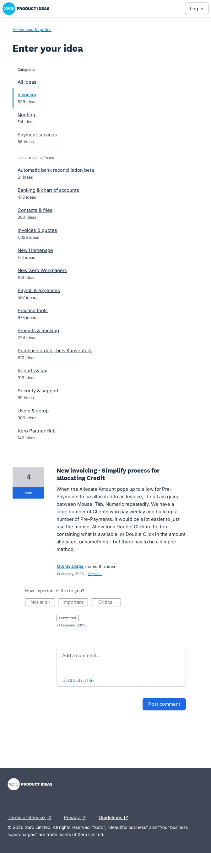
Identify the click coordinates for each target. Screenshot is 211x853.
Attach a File (81, 680)
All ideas (27, 82)
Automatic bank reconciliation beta (56, 170)
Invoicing (28, 94)
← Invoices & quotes (32, 29)
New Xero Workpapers (42, 270)
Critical (109, 602)
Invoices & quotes (37, 230)
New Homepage (35, 250)
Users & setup (33, 411)
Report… (95, 574)
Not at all (42, 602)
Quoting (26, 115)
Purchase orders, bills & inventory (55, 350)
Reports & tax (32, 371)
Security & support (38, 391)
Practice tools (33, 310)
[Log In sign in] (196, 9)
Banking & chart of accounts (48, 190)
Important (75, 602)
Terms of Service (31, 818)
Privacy (76, 818)
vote (28, 493)
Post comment (164, 704)
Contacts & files (35, 210)
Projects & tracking (38, 330)
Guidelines (115, 818)
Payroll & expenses (39, 290)
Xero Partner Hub (37, 431)
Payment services (37, 135)
